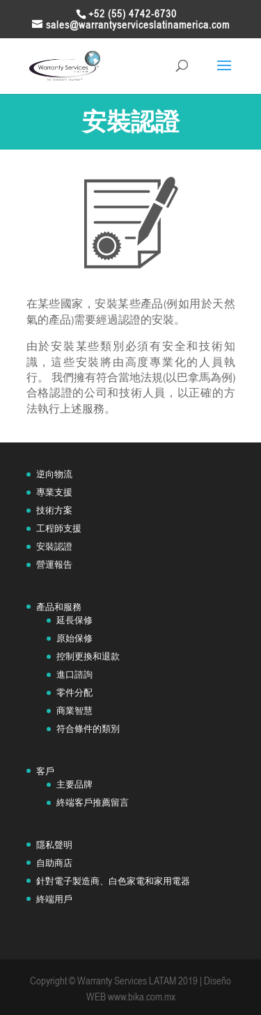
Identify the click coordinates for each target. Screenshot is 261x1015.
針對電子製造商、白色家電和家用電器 (113, 881)
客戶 (45, 771)
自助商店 (54, 863)
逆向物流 (54, 474)
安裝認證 (54, 546)
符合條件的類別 (88, 729)
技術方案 (54, 510)
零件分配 (74, 692)
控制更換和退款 (88, 656)
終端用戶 (54, 899)
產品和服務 (58, 607)
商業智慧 (74, 710)
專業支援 (54, 492)
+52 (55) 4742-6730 (132, 13)
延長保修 (74, 620)
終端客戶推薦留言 (92, 802)
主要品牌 (74, 784)
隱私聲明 (54, 845)
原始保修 (74, 638)
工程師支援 (58, 528)
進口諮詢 (74, 674)
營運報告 (54, 564)
